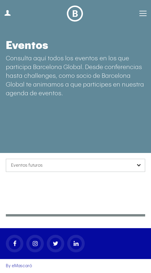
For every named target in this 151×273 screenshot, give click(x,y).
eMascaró (22, 266)
